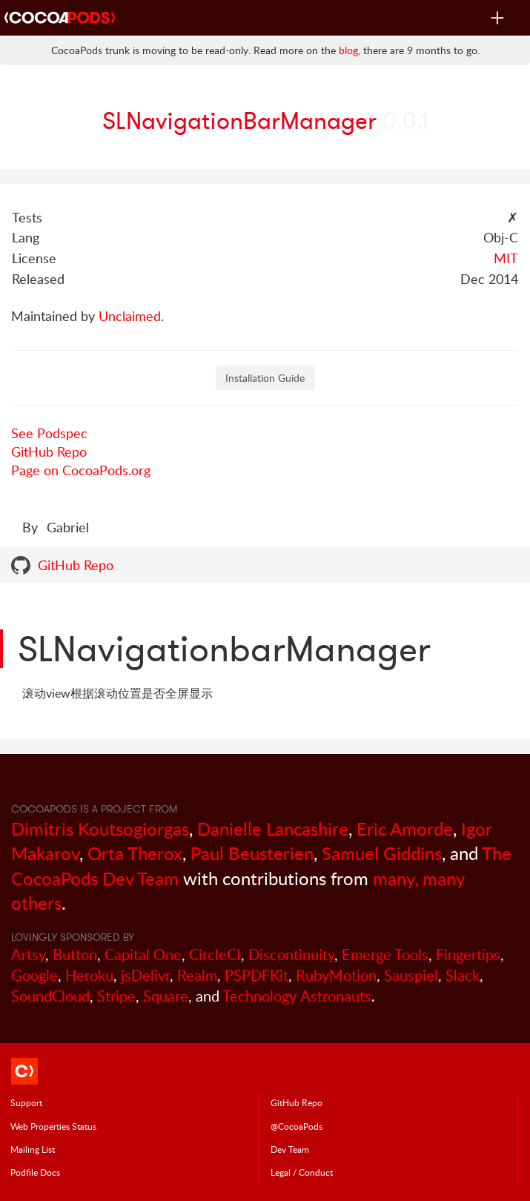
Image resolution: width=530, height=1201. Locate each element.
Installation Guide (265, 378)
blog (348, 50)
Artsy (28, 954)
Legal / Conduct (302, 1172)
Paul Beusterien (252, 853)
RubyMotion (336, 975)
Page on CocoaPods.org (80, 470)
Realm (197, 975)
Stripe (116, 996)
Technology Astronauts (296, 996)
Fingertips (468, 954)
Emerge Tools (385, 954)
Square (165, 996)
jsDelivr (145, 975)
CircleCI (215, 954)
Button (75, 954)
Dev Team (290, 1149)
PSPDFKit (256, 975)
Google (34, 975)
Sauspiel (411, 975)
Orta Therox (134, 853)
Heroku (89, 975)
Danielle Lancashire (272, 828)
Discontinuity (291, 954)
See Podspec (49, 433)
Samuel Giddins (382, 853)
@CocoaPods (296, 1126)
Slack (462, 975)
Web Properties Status (53, 1126)
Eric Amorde (405, 828)
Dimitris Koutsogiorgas (100, 828)
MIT (506, 258)
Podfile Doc (35, 1172)
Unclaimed (130, 316)
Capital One (143, 954)
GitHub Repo (49, 451)
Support (26, 1102)
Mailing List (32, 1149)
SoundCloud (50, 996)
